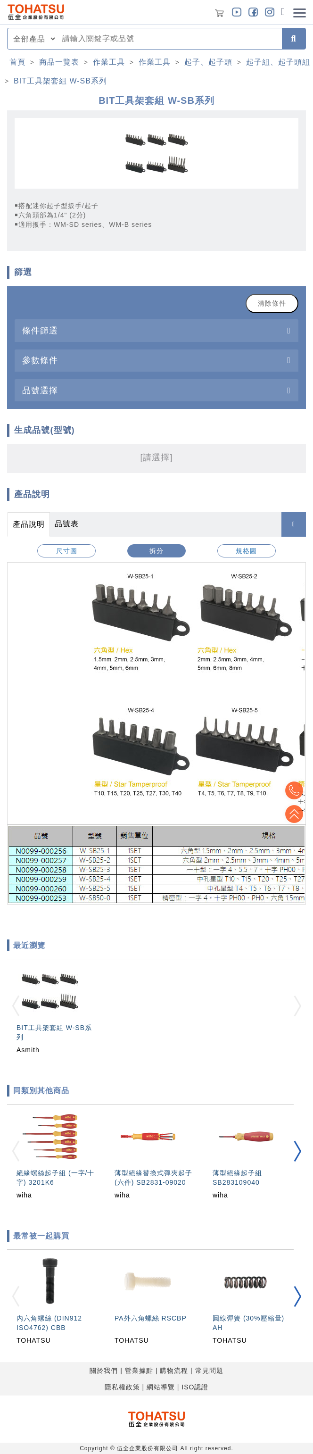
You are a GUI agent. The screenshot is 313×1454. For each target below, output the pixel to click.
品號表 (67, 524)
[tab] (156, 330)
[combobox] (169, 38)
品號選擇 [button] (40, 390)
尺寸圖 (66, 551)
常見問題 (209, 1370)
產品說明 (29, 524)
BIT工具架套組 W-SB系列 (60, 81)
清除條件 (272, 303)
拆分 (156, 551)
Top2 (294, 790)
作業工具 (109, 62)
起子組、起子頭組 (278, 62)
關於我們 (104, 1370)
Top (294, 814)
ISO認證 (194, 1387)
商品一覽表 (59, 62)
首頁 (17, 62)
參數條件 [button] (40, 360)
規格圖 (246, 551)
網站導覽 (161, 1387)
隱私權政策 (122, 1387)
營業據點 (139, 1370)
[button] (297, 1151)
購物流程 (174, 1370)
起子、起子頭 (208, 62)
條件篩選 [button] (40, 330)
